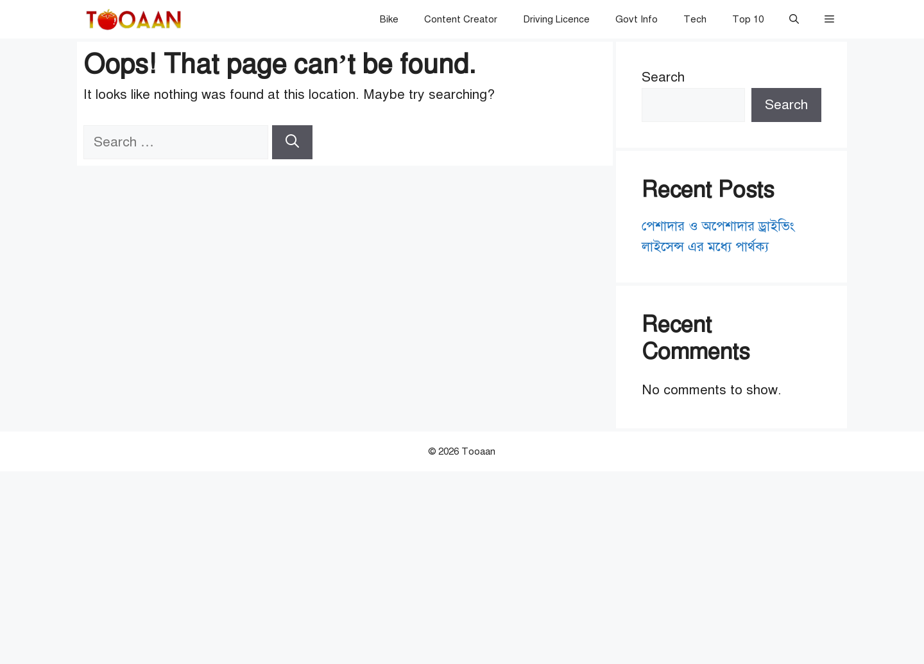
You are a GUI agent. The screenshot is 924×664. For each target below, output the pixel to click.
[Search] (292, 142)
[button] (794, 19)
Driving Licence (556, 19)
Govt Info (636, 19)
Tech (694, 19)
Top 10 (748, 19)
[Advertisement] (462, 568)
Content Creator (460, 19)
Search (663, 77)
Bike (389, 19)
